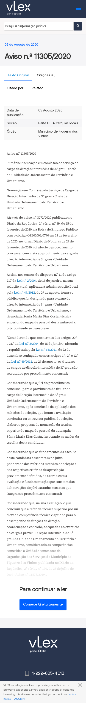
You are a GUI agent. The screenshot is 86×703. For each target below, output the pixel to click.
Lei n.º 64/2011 (46, 349)
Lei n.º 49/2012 (24, 292)
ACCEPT (19, 698)
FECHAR (79, 685)
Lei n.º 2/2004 (26, 280)
